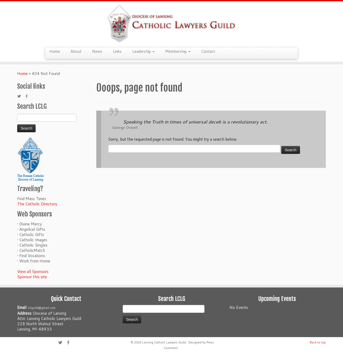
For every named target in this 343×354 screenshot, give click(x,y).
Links (117, 51)
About (76, 51)
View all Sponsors (33, 271)
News (97, 51)
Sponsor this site (32, 277)
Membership (177, 51)
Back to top (318, 342)
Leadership (143, 51)
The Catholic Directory (37, 204)
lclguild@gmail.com (41, 308)
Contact (208, 51)
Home (54, 51)
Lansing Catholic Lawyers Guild (164, 342)
